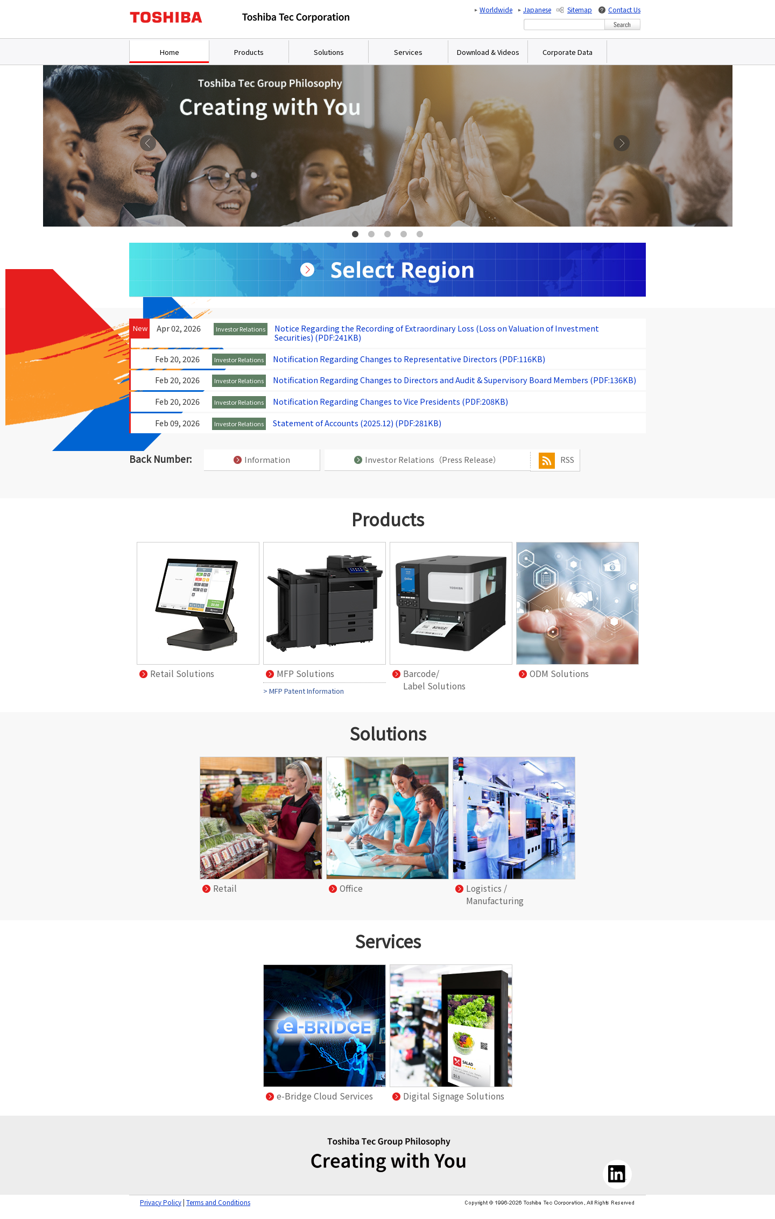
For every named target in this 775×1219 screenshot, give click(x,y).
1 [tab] (355, 234)
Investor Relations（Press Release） (427, 459)
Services (408, 52)
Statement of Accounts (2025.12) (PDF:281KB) (357, 422)
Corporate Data (567, 52)
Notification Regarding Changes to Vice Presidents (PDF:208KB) (390, 401)
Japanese (537, 9)
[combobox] (564, 24)
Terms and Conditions (218, 1202)
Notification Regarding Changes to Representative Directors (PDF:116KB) (409, 358)
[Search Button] (622, 24)
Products (249, 52)
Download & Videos (488, 52)
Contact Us (624, 9)
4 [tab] (403, 234)
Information (262, 459)
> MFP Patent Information (303, 691)
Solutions (329, 52)
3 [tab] (387, 234)
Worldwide (496, 9)
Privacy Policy (160, 1202)
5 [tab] (419, 234)
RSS (556, 461)
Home (169, 52)
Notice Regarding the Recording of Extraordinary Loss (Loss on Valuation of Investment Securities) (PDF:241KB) (436, 332)
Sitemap (579, 9)
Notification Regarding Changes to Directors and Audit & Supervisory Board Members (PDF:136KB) (454, 379)
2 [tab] (371, 234)
